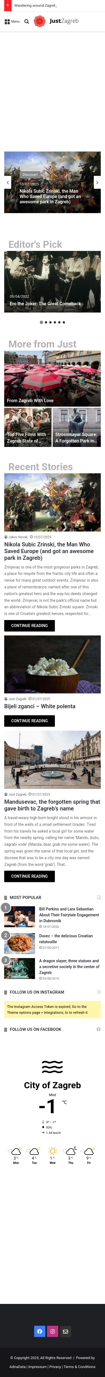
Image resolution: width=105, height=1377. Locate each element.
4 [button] (55, 322)
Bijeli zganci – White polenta (39, 706)
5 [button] (59, 322)
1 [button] (41, 322)
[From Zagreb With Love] (52, 379)
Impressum (37, 1367)
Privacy (55, 1367)
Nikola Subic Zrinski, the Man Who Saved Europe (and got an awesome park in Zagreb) (50, 196)
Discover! (30, 175)
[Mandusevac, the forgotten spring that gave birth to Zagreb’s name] (52, 760)
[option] (52, 182)
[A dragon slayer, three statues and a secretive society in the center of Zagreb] (19, 968)
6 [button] (64, 322)
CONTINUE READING (29, 625)
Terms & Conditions (79, 1367)
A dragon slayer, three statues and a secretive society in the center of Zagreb (69, 967)
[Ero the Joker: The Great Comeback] (52, 282)
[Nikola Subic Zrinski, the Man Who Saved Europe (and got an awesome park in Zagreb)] (52, 502)
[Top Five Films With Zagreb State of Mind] (28, 427)
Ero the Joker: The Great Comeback (45, 303)
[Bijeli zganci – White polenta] (52, 664)
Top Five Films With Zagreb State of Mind (26, 441)
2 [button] (46, 322)
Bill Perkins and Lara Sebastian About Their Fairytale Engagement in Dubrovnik (69, 915)
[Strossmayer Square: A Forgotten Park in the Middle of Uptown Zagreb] (77, 427)
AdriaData (17, 1367)
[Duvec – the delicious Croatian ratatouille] (19, 943)
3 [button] (50, 322)
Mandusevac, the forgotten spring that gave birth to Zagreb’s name (52, 805)
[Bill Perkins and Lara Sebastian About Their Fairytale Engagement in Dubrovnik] (19, 916)
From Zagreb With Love (30, 400)
